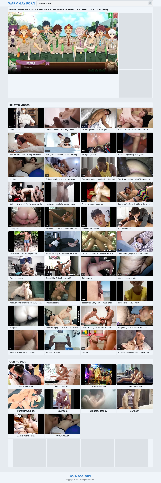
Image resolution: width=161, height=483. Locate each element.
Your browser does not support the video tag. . (63, 43)
